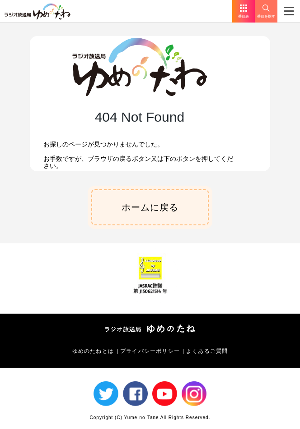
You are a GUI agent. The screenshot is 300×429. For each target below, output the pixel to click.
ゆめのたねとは (93, 351)
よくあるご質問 (207, 351)
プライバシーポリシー (150, 351)
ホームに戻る (150, 207)
